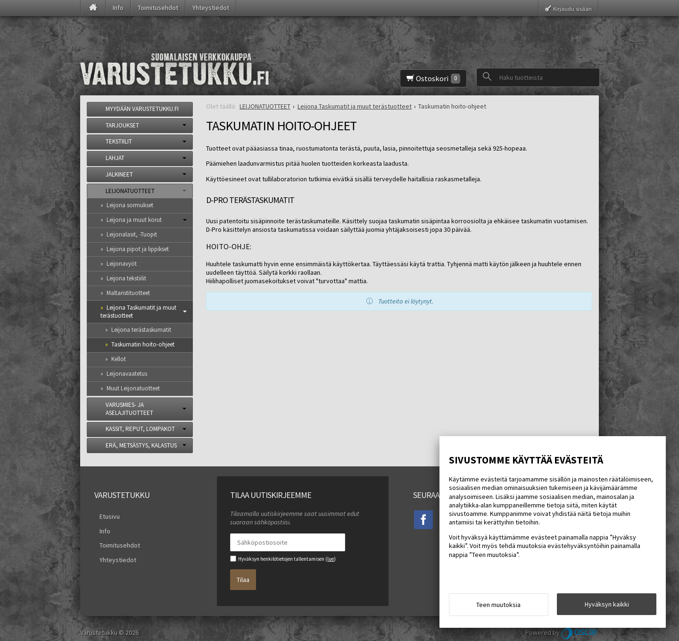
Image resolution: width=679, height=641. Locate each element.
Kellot (118, 359)
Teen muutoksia (498, 607)
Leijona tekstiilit (126, 278)
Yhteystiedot (210, 7)
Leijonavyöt (122, 264)
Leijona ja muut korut (134, 220)
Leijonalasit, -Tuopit (132, 234)
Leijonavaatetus (127, 374)
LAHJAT (115, 158)
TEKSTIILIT (119, 141)
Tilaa (243, 575)
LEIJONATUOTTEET (130, 191)
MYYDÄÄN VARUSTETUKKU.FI (142, 109)
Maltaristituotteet (128, 293)
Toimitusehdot (158, 7)
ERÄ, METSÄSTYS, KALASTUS (141, 445)
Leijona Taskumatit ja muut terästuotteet (138, 312)
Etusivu (104, 515)
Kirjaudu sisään (572, 8)
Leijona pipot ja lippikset (138, 249)
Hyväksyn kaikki (607, 606)
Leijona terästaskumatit (141, 330)
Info (118, 7)
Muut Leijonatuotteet (133, 388)
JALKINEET (119, 174)
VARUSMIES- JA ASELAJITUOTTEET (129, 409)
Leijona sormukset (130, 205)
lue (330, 559)
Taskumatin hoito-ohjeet (142, 344)
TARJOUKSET (122, 125)
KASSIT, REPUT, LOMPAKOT (140, 429)
